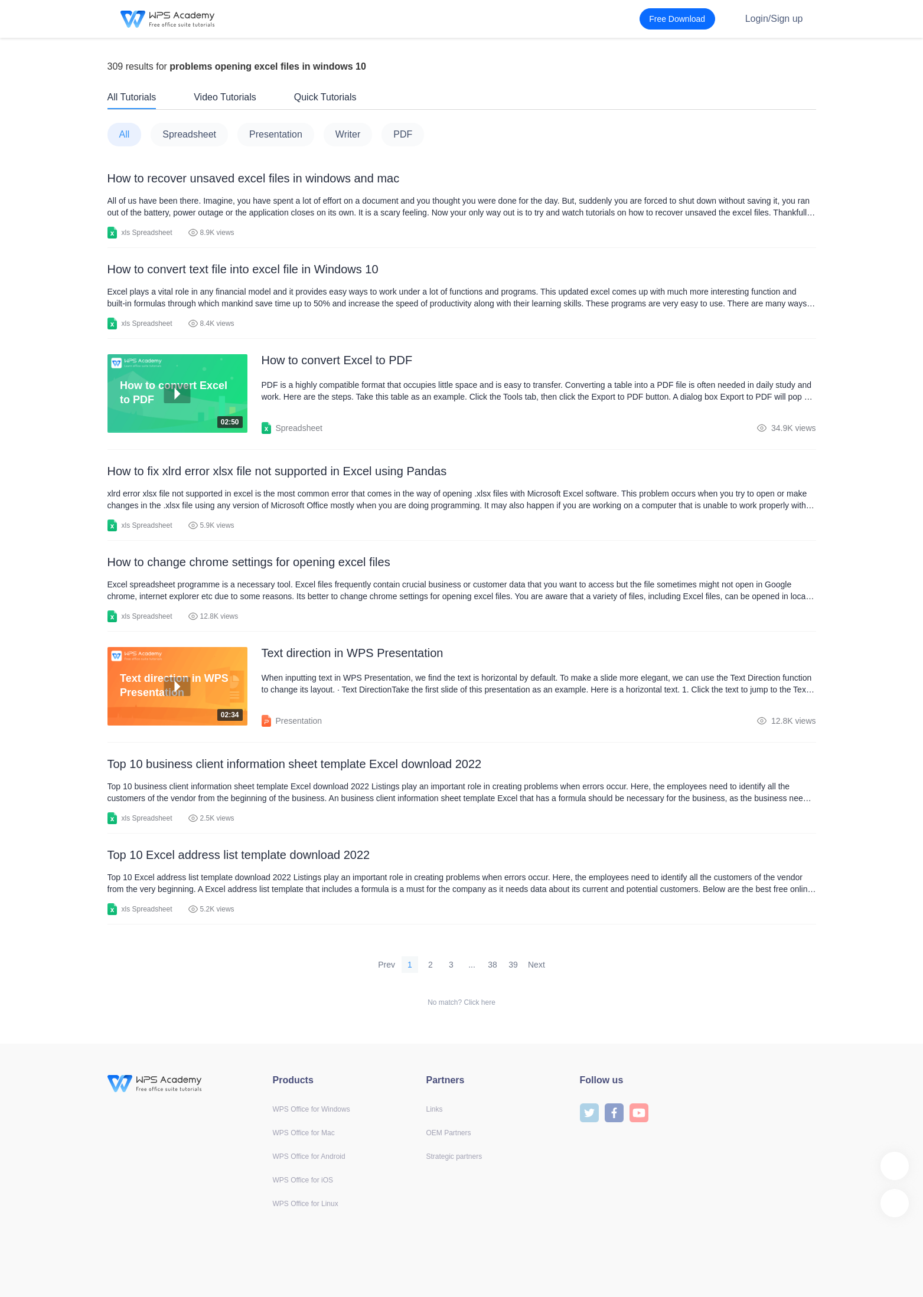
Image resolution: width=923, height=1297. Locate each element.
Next (536, 964)
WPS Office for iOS (303, 1180)
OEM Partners (448, 1133)
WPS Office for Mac (304, 1133)
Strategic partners (454, 1156)
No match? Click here (461, 1002)
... (471, 964)
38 (492, 964)
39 (513, 964)
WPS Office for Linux (305, 1204)
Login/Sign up (774, 19)
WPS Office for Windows (311, 1109)
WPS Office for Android (309, 1156)
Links (434, 1109)
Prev (386, 964)
